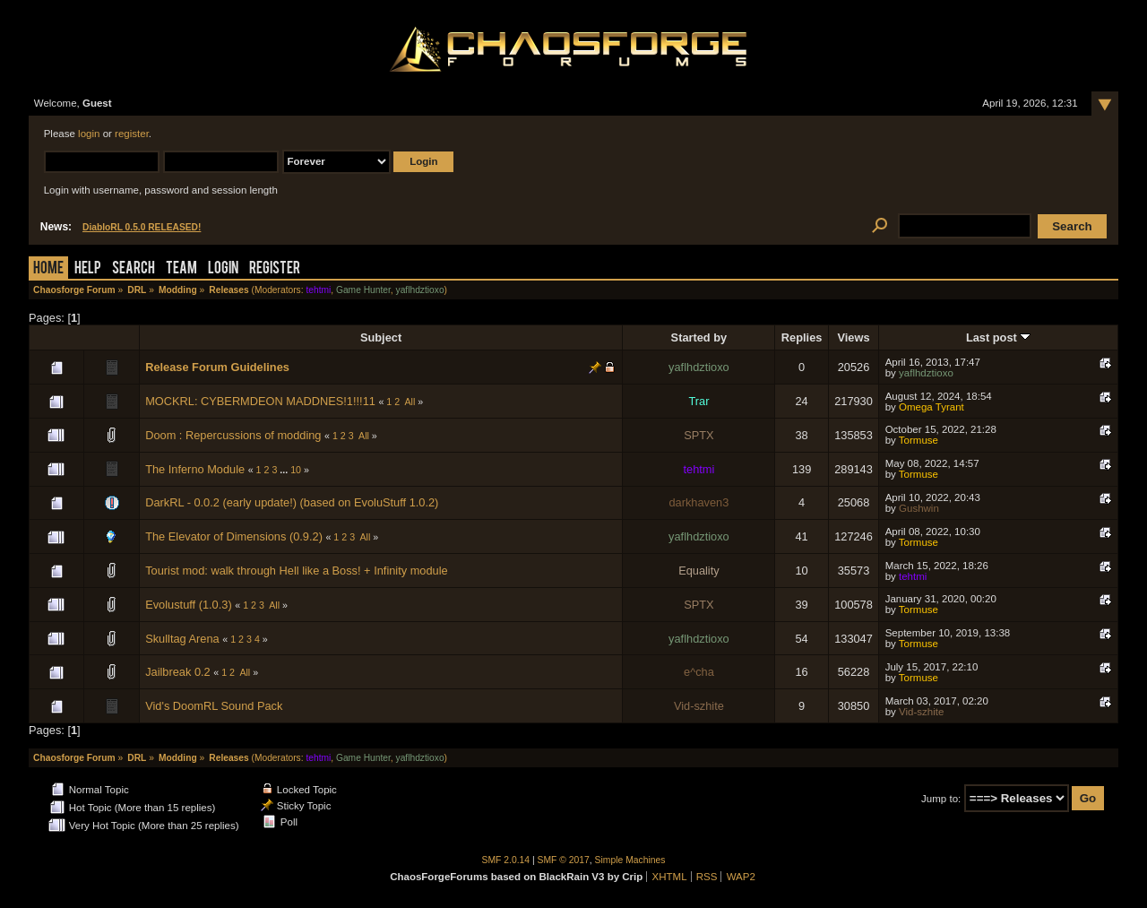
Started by (699, 337)
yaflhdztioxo (420, 290)
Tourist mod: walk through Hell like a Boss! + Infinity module (296, 570)
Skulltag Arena (182, 638)
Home (48, 269)
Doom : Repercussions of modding (233, 435)
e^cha (699, 672)
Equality (699, 570)
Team (181, 269)
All (410, 401)
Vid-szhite (699, 706)
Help (87, 269)
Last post (998, 337)
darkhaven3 (698, 502)
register (132, 133)
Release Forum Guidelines (217, 367)
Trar (698, 401)
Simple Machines (630, 860)
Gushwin (919, 508)
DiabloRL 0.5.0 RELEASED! (141, 227)
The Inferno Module (195, 469)
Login (223, 269)
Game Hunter (363, 290)
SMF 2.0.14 (506, 860)
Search (133, 269)
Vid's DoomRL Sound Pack (213, 706)
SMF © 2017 (564, 860)
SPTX (698, 435)
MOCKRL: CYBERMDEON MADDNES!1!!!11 (260, 401)
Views (853, 337)
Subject (380, 337)
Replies (802, 337)
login (88, 133)
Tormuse (918, 440)
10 (295, 469)
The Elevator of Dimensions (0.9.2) (234, 536)
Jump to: (941, 798)
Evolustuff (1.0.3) (188, 604)
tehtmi (318, 290)
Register (274, 269)
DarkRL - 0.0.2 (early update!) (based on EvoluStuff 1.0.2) (291, 502)
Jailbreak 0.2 (178, 672)
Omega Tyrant (931, 407)
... (285, 469)
